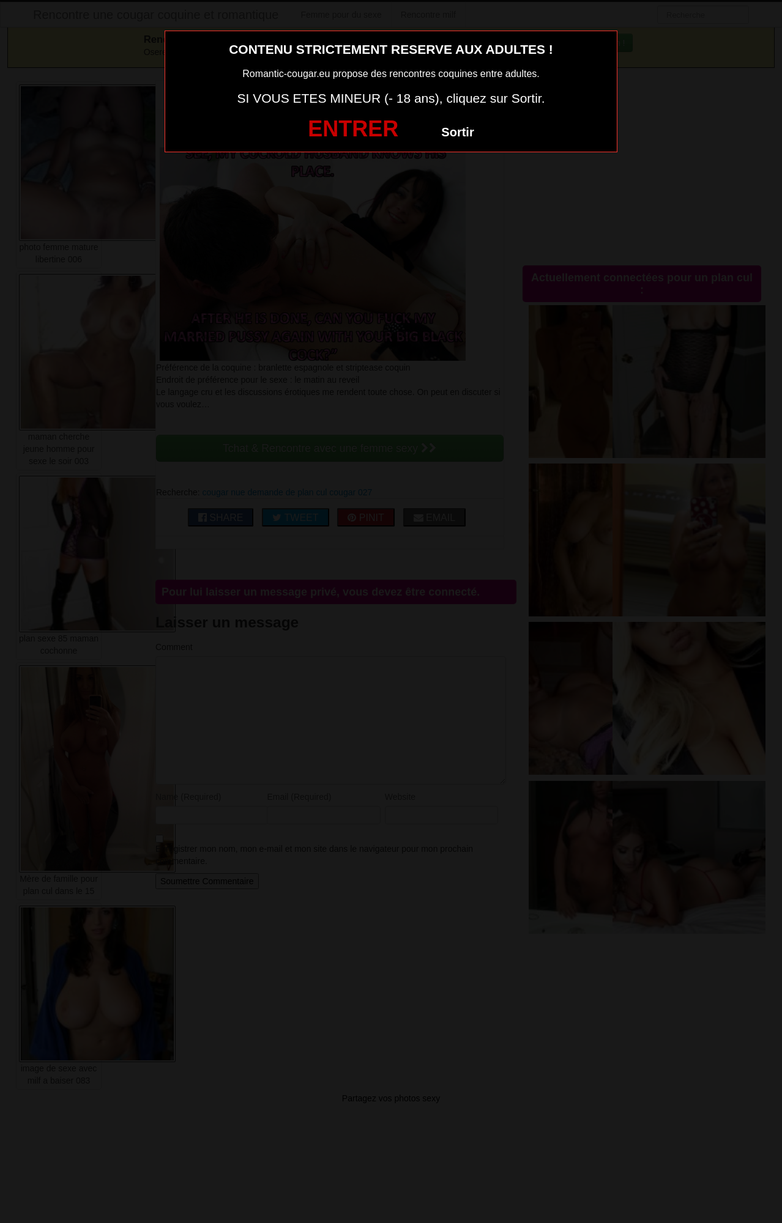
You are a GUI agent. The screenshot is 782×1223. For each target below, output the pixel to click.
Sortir (457, 132)
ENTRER (353, 128)
